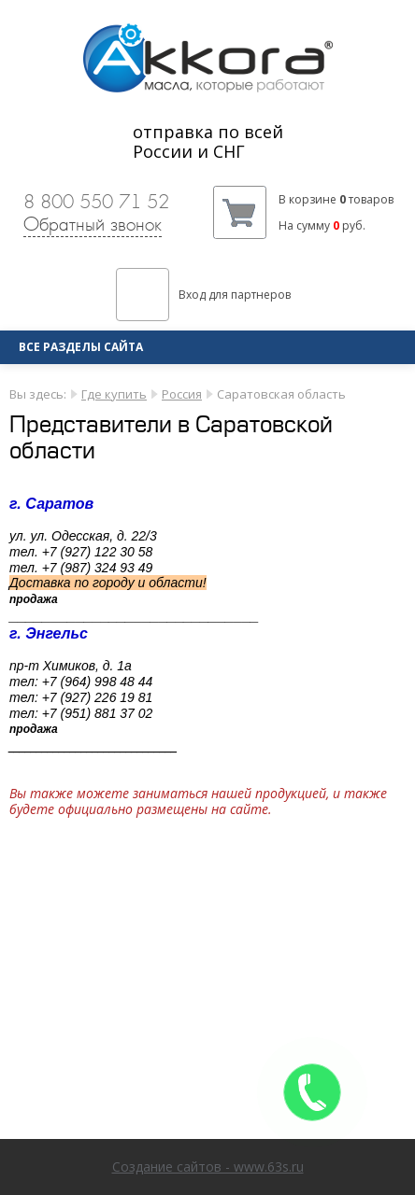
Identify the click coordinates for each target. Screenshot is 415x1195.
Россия (182, 394)
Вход (192, 294)
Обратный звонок (92, 224)
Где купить (114, 394)
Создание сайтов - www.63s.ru (208, 1166)
